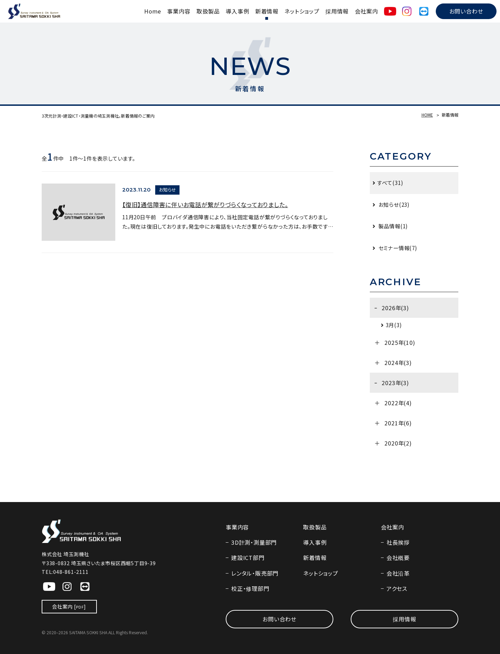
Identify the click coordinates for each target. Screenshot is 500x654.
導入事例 (237, 11)
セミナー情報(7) (397, 248)
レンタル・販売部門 (254, 573)
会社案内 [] (69, 606)
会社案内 (366, 11)
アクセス (396, 588)
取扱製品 (208, 11)
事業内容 (178, 11)
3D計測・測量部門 (254, 542)
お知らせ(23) (393, 204)
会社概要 (398, 557)
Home (152, 11)
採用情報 (337, 11)
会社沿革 (398, 573)
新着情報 (266, 11)
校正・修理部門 (250, 588)
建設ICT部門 (247, 557)
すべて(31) (390, 182)
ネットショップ (301, 11)
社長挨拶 (398, 542)
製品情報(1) (392, 226)
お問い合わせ (466, 11)
